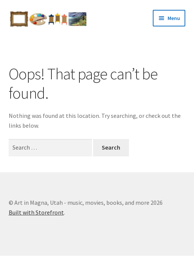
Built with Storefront (36, 212)
